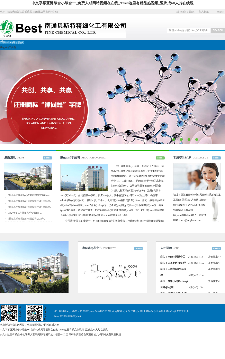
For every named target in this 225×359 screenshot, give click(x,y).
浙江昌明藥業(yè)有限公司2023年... (27, 218)
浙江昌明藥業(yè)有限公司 (130, 166)
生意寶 (180, 311)
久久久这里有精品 (10, 334)
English (220, 11)
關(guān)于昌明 (8, 47)
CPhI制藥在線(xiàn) (70, 316)
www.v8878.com (196, 204)
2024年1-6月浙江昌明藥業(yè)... (25, 212)
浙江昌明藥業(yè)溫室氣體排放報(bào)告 (29, 198)
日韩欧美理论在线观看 (81, 334)
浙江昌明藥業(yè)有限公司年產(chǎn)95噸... (29, 204)
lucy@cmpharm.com (191, 220)
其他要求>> (214, 256)
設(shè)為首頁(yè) (186, 11)
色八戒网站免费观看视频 (107, 334)
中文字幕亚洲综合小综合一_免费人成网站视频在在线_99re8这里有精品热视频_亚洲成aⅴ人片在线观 (113, 3)
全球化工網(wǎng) (166, 311)
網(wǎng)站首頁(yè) (12, 42)
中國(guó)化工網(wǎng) (143, 311)
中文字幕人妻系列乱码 (32, 334)
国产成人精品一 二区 (56, 334)
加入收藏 (204, 11)
